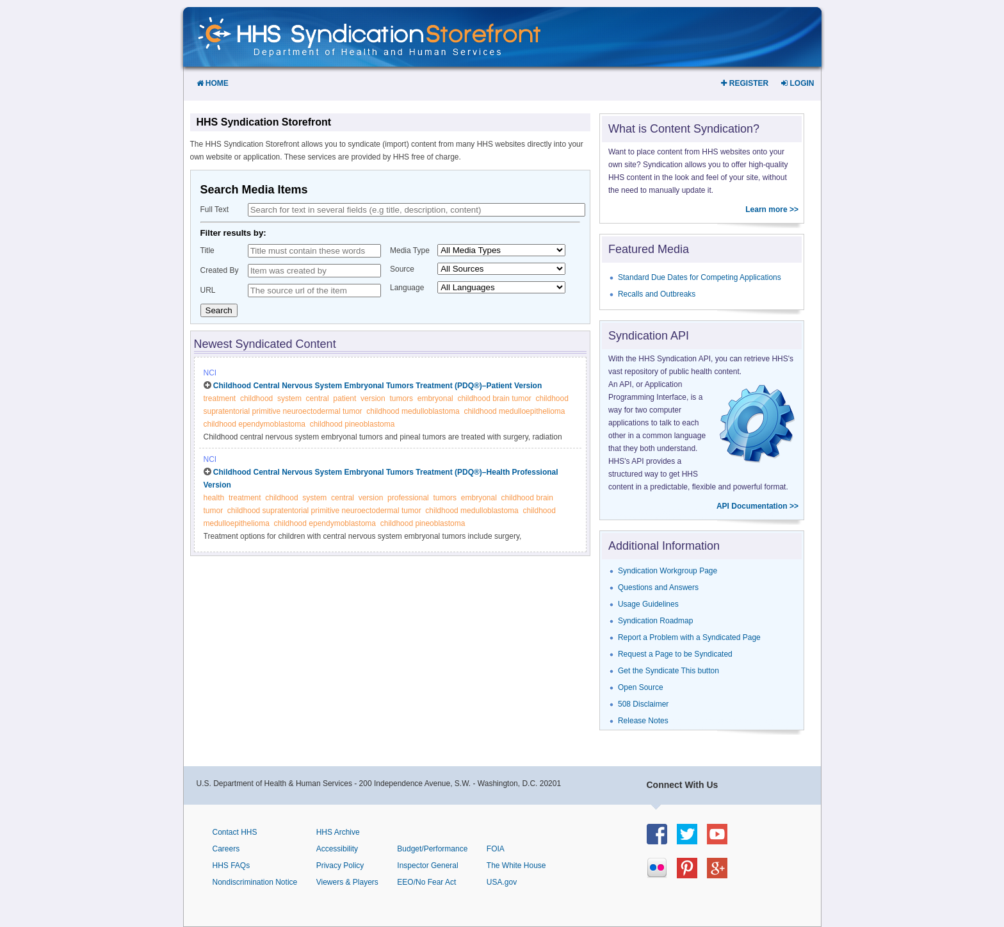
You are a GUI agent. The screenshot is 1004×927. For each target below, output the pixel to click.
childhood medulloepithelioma (514, 411)
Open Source (640, 687)
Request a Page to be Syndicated (675, 654)
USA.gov (502, 882)
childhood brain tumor (494, 398)
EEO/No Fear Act (426, 882)
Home (213, 83)
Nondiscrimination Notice (255, 882)
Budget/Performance (432, 848)
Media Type (410, 250)
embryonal (435, 398)
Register (744, 83)
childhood (256, 398)
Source (402, 269)
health (214, 497)
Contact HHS (235, 832)
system (289, 398)
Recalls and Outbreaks (656, 294)
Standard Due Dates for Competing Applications (699, 277)
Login (797, 83)
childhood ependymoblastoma (254, 424)
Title (207, 250)
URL (208, 290)
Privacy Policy (340, 865)
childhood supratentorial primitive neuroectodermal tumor (324, 510)
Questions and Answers (658, 587)
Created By (219, 270)
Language (407, 287)
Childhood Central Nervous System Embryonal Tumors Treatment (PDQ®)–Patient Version (377, 385)
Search (219, 310)
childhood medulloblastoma (412, 411)
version (372, 398)
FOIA (496, 848)
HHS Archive (338, 832)
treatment (220, 398)
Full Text (214, 209)
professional (408, 497)
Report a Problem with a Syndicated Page (689, 637)
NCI (210, 372)
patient (344, 398)
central (317, 398)
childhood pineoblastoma (352, 424)
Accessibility (337, 848)
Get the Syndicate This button (668, 670)
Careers (226, 848)
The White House (516, 865)
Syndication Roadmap (655, 620)
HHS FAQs (231, 865)
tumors (401, 398)
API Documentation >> (757, 506)
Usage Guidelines (648, 604)
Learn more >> (771, 209)
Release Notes (643, 720)
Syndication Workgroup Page (667, 570)
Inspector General (427, 865)
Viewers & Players (347, 882)
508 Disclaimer (643, 704)
